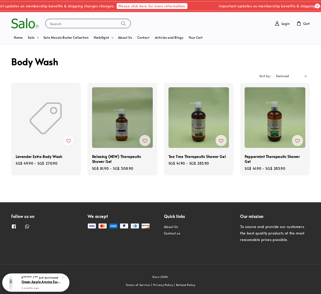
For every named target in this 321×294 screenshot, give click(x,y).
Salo (31, 38)
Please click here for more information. (155, 5)
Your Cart (196, 37)
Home (18, 37)
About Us (125, 37)
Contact (143, 37)
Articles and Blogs (169, 37)
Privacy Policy (163, 285)
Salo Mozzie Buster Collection (65, 37)
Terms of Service (138, 285)
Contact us (172, 233)
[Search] (123, 23)
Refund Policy (185, 285)
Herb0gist (101, 38)
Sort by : (265, 76)
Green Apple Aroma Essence (41, 282)
